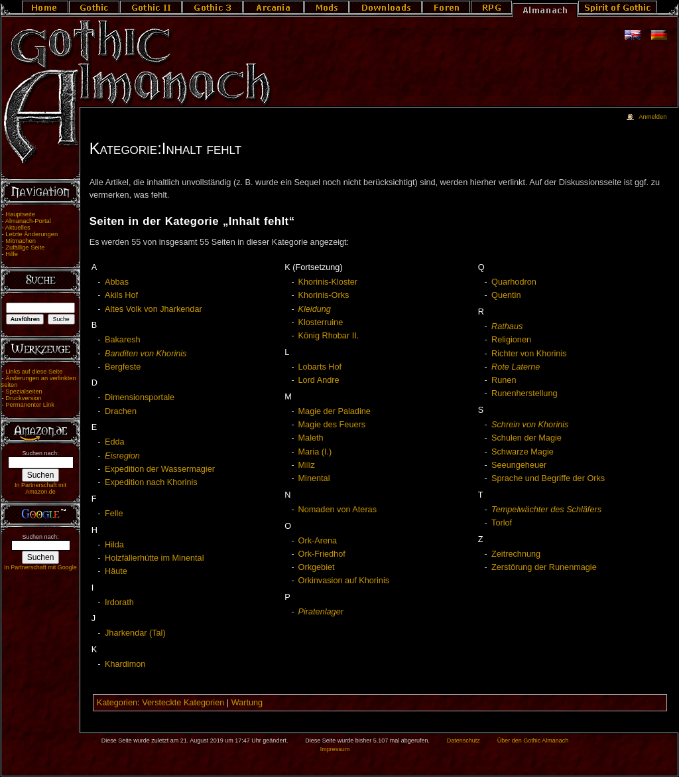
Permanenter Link (29, 404)
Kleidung (314, 309)
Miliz (306, 465)
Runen (503, 380)
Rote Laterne (515, 367)
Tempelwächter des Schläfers (546, 509)
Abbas (117, 282)
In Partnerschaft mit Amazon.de (40, 488)
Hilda (114, 544)
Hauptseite (20, 214)
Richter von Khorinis (529, 353)
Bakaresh (123, 339)
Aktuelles (18, 227)
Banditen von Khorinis (145, 353)
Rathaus (507, 326)
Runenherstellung (524, 393)
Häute (116, 571)
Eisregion (122, 455)
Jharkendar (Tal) (135, 633)
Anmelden (652, 116)
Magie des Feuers (332, 424)
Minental (314, 478)
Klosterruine (320, 322)
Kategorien (117, 702)
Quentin (506, 295)
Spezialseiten (23, 391)
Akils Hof (121, 295)
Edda (115, 442)
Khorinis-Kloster (328, 282)
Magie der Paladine (334, 411)
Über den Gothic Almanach (533, 740)
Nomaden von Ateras (337, 509)
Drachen (121, 411)
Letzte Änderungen (31, 234)
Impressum (335, 749)
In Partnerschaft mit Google (40, 567)
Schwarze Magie (522, 452)
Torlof (501, 523)
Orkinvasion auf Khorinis (344, 580)
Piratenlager (320, 611)
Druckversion (23, 398)
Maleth (311, 438)
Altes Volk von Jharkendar (153, 309)
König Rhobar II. (328, 335)
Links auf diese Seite (33, 371)
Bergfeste (123, 367)
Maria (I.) (315, 452)
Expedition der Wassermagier (160, 469)
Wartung (247, 702)
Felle (114, 513)
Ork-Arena (318, 540)
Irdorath (119, 602)
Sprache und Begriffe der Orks (548, 478)
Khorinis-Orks (323, 295)
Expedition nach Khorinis (151, 482)
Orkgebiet (316, 567)
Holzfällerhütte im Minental (154, 558)
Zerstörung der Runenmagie (544, 567)
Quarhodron (513, 282)
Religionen (511, 339)
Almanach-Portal (28, 221)
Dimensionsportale (139, 397)
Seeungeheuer (518, 465)
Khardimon (125, 664)
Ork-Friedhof (321, 554)
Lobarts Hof (320, 367)
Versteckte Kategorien (183, 702)
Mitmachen (20, 241)
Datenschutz (463, 740)
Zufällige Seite (24, 247)
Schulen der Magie (526, 438)
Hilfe (11, 254)
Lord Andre (319, 380)
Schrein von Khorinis (529, 424)
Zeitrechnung (515, 554)
